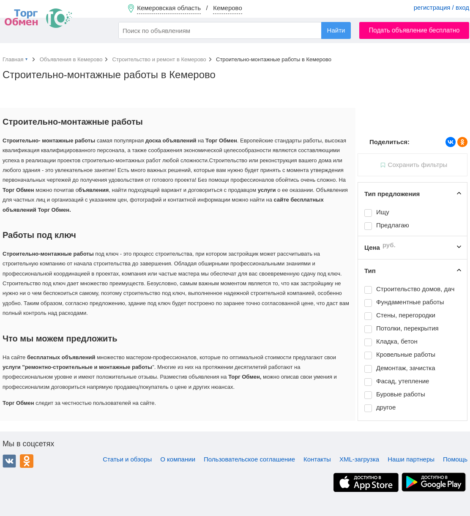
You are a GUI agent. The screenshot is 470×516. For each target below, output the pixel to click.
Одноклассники (26, 461)
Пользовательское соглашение (249, 459)
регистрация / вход (441, 7)
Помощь (455, 459)
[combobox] (234, 30)
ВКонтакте (9, 461)
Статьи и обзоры (127, 459)
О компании (177, 459)
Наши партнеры (411, 459)
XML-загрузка (359, 459)
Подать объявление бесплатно (414, 30)
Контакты (317, 459)
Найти (336, 30)
